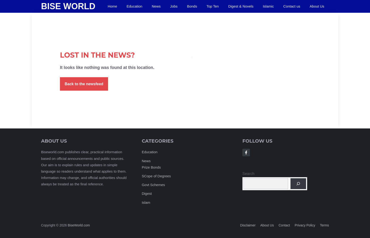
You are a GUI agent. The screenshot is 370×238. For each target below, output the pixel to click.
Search (248, 174)
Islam (146, 202)
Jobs (174, 6)
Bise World (68, 6)
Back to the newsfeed (84, 84)
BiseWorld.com (79, 225)
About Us (317, 6)
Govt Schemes (153, 185)
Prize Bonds (151, 167)
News (156, 6)
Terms (324, 225)
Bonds (192, 6)
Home (112, 6)
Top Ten (212, 6)
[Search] (298, 183)
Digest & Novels (240, 6)
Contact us (291, 6)
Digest (147, 193)
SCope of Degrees (156, 176)
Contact (284, 225)
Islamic (268, 6)
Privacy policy (305, 225)
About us (267, 225)
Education (134, 6)
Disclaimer (248, 225)
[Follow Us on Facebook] (246, 152)
